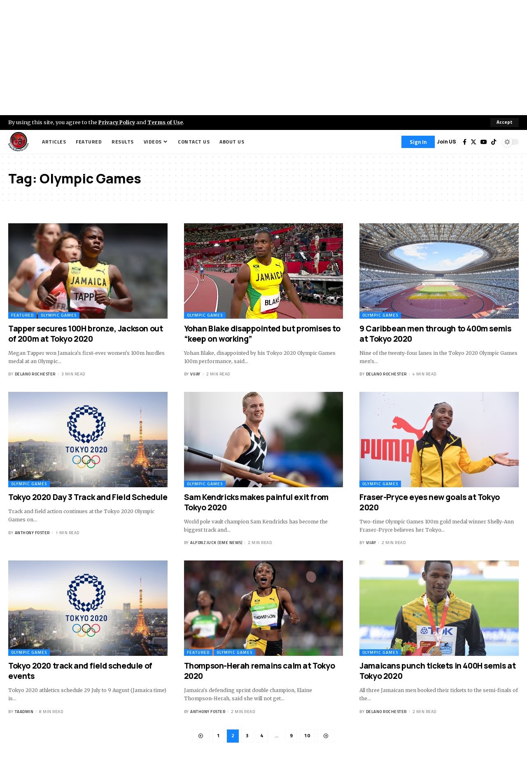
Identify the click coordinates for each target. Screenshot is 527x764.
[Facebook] (465, 142)
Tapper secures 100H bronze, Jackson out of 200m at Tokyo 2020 (85, 333)
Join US (446, 141)
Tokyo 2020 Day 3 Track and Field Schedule (88, 497)
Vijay (195, 374)
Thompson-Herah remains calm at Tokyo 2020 (259, 671)
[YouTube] (483, 142)
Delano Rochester (35, 374)
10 (307, 736)
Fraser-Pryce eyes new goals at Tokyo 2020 (429, 502)
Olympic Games (59, 315)
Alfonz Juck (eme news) (216, 543)
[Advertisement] (263, 57)
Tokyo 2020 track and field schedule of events (80, 671)
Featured (22, 315)
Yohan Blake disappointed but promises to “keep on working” (262, 333)
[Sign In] (418, 142)
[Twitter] (473, 142)
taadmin (24, 711)
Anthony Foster (32, 533)
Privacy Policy (117, 122)
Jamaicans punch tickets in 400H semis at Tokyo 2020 (437, 671)
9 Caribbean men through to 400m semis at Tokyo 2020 (435, 333)
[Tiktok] (493, 142)
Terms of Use (167, 122)
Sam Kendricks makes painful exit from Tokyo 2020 (256, 502)
